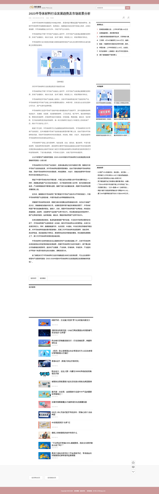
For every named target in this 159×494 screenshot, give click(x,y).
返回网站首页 (36, 477)
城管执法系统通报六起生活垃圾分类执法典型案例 (72, 382)
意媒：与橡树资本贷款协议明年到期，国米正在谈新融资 (118, 44)
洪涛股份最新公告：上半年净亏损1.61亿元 (113, 29)
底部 (133, 472)
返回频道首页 (52, 477)
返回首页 (33, 278)
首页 (43, 8)
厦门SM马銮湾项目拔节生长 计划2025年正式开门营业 (116, 193)
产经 (47, 8)
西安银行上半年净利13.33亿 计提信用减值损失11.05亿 (116, 175)
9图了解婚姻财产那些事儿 (108, 55)
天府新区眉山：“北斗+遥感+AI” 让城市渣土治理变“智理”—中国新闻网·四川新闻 (125, 187)
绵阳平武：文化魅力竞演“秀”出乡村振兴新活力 (71, 320)
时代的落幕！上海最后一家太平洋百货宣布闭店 (115, 51)
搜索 (127, 8)
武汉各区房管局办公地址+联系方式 (109, 178)
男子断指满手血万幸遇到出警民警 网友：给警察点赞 (115, 181)
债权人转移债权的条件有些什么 (64, 433)
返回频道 (43, 278)
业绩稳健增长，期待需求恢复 (109, 33)
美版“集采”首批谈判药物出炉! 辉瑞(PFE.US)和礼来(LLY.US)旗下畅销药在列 (123, 190)
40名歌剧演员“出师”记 (61, 423)
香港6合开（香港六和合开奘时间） (66, 361)
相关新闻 (32, 287)
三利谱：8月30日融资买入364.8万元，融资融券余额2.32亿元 (119, 40)
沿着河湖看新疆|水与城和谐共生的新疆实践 (69, 402)
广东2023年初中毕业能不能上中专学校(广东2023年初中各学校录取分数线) (123, 184)
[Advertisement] (108, 69)
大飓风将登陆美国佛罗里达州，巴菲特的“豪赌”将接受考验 (119, 36)
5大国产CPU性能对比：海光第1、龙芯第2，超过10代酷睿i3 (118, 172)
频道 (133, 467)
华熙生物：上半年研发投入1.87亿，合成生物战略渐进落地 (119, 47)
